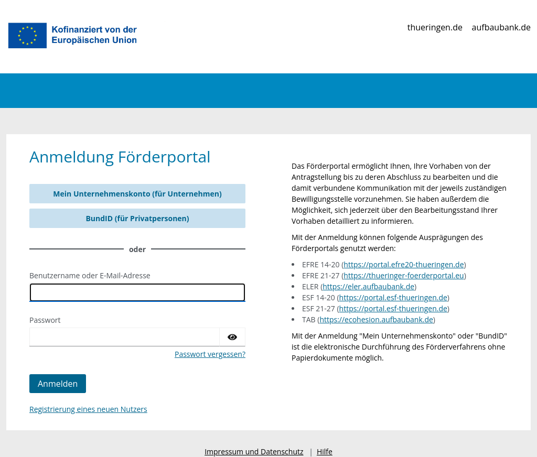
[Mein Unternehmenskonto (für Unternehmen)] (137, 193)
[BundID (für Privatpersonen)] (137, 218)
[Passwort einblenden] (232, 337)
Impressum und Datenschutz (254, 451)
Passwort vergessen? (210, 354)
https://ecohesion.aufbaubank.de (376, 319)
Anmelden (58, 383)
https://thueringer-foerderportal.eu (403, 275)
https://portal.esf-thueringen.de (393, 297)
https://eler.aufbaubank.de (368, 286)
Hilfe (324, 451)
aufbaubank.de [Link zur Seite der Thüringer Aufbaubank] (501, 27)
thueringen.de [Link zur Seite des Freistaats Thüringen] (435, 27)
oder (137, 249)
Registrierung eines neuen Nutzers (88, 409)
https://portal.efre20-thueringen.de (403, 264)
